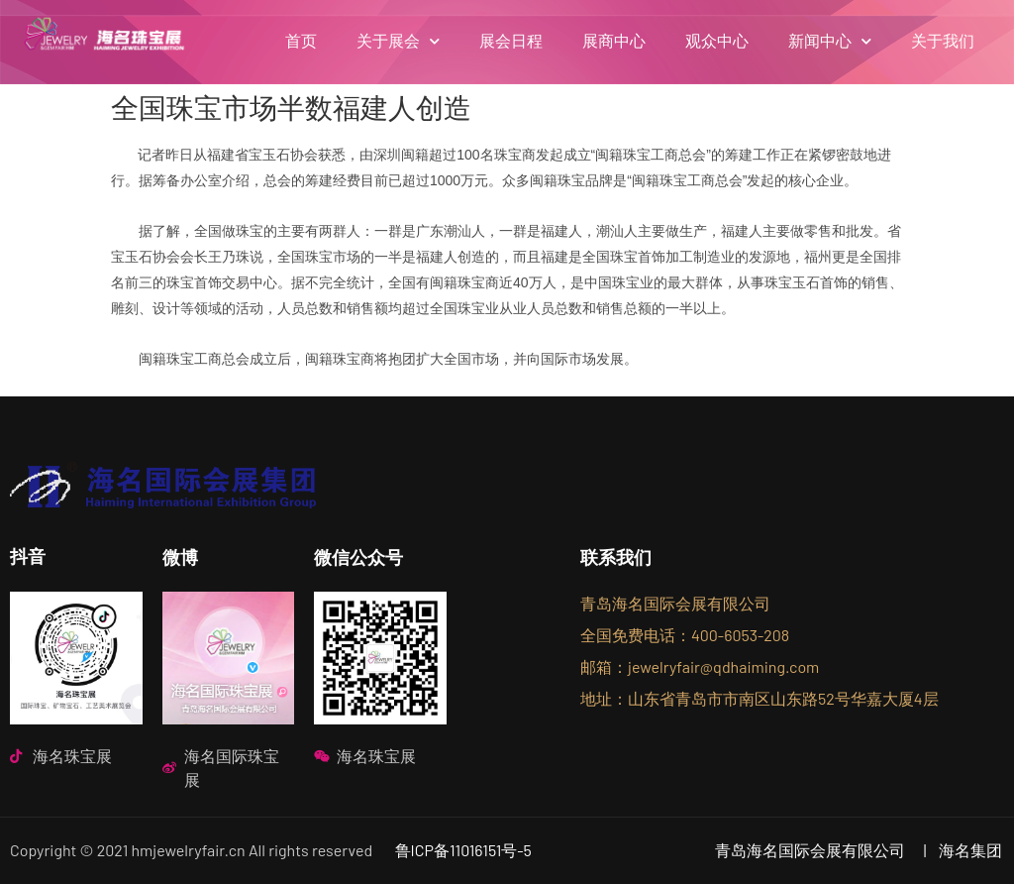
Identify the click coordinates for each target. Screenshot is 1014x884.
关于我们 (942, 41)
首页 (301, 41)
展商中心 (614, 41)
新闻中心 (829, 41)
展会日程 (511, 41)
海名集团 (970, 849)
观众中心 (717, 41)
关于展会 (398, 41)
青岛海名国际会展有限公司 (810, 849)
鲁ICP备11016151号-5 (463, 849)
